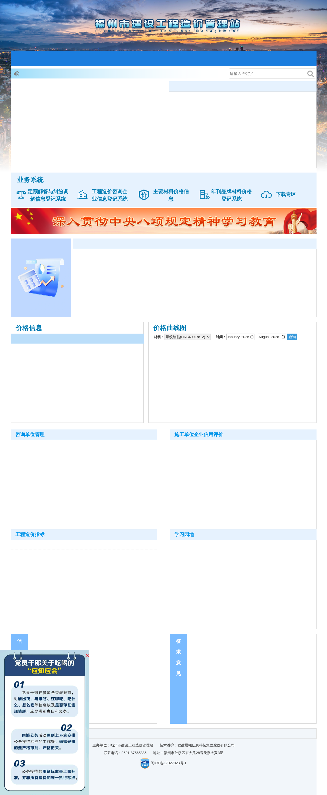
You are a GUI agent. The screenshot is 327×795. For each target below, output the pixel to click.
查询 (292, 337)
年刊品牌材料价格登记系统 (231, 195)
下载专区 (286, 194)
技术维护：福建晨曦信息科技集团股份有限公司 (197, 745)
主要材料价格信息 (171, 195)
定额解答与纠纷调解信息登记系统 (48, 195)
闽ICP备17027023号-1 (168, 763)
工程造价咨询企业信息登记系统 (109, 195)
